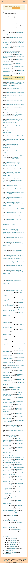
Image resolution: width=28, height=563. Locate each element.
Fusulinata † (12, 21)
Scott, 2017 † (14, 185)
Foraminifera (6, 2)
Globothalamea (12, 23)
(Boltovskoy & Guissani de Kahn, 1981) (13, 232)
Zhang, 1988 (15, 277)
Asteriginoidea (12, 51)
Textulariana (15, 533)
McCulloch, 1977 (15, 92)
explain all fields (16, 8)
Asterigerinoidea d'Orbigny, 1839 (12, 52)
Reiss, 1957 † (13, 319)
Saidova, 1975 (14, 100)
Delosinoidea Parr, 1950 (10, 436)
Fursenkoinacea (13, 455)
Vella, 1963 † (15, 212)
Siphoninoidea (12, 515)
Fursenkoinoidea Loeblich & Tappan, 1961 (14, 457)
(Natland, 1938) (14, 188)
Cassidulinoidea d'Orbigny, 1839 (12, 462)
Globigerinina (18, 29)
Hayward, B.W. (19, 562)
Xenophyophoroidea (9, 550)
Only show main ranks (10, 13)
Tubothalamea (12, 546)
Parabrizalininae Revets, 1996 (15, 348)
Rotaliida (14, 27)
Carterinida (13, 538)
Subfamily (16, 66)
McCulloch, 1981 (15, 135)
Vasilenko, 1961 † (15, 262)
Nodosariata (12, 544)
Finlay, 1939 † (15, 104)
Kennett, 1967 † (14, 168)
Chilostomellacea (13, 425)
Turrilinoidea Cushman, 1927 (11, 520)
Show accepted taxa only (9, 12)
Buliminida (13, 535)
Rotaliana (14, 25)
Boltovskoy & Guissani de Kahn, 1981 (11, 229)
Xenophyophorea (13, 548)
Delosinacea (12, 435)
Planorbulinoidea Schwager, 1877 (12, 490)
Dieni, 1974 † (10, 305)
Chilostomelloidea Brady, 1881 (12, 426)
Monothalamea (12, 542)
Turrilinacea (12, 519)
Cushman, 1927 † (15, 208)
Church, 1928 (14, 88)
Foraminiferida (12, 552)
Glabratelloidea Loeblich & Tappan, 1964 (14, 467)
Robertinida (13, 540)
